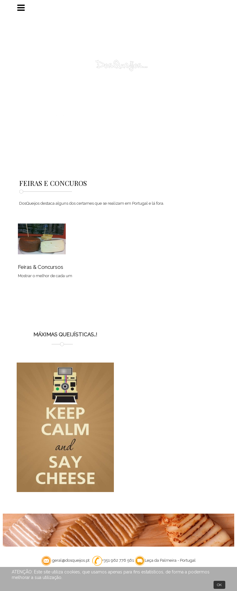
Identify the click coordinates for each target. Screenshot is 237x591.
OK (219, 585)
